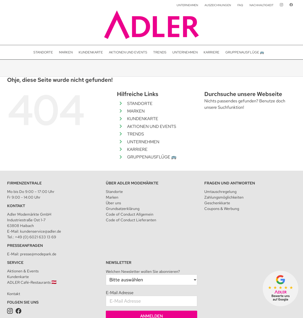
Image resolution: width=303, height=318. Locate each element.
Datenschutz (114, 307)
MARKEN (136, 111)
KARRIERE (137, 149)
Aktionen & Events (23, 217)
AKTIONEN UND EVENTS (151, 126)
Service (15, 209)
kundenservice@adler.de (40, 178)
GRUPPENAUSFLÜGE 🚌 (151, 157)
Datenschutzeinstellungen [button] (145, 307)
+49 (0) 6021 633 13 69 (35, 183)
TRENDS (135, 134)
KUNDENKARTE (142, 118)
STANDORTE (139, 103)
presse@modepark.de (38, 200)
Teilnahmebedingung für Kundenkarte (195, 307)
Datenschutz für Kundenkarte (247, 307)
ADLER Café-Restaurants (31, 229)
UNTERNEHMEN (143, 141)
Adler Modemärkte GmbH (65, 307)
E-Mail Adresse (120, 239)
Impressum (95, 307)
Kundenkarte (18, 223)
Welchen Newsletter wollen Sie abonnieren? (143, 218)
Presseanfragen (25, 192)
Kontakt (13, 240)
